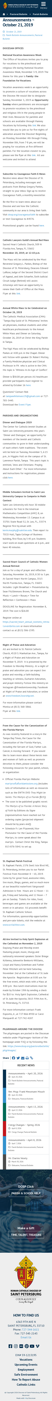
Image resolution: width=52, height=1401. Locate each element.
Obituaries (16, 1099)
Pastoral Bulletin (26, 1099)
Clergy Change (17, 1132)
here (41, 225)
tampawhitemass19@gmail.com (23, 396)
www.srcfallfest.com (14, 924)
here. (28, 385)
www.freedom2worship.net (20, 695)
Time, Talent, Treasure (26, 1235)
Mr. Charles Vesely (17, 1158)
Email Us (26, 1337)
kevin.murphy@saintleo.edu (17, 530)
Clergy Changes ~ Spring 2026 (24, 1124)
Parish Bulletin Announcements (20, 35)
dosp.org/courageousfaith (21, 214)
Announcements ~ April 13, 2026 (25, 1106)
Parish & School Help (26, 1193)
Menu (43, 5)
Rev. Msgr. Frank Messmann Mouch (26, 1091)
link (34, 125)
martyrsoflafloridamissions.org (21, 783)
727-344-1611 (30, 1329)
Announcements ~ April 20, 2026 (25, 1073)
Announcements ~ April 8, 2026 (24, 1140)
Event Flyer (25, 404)
